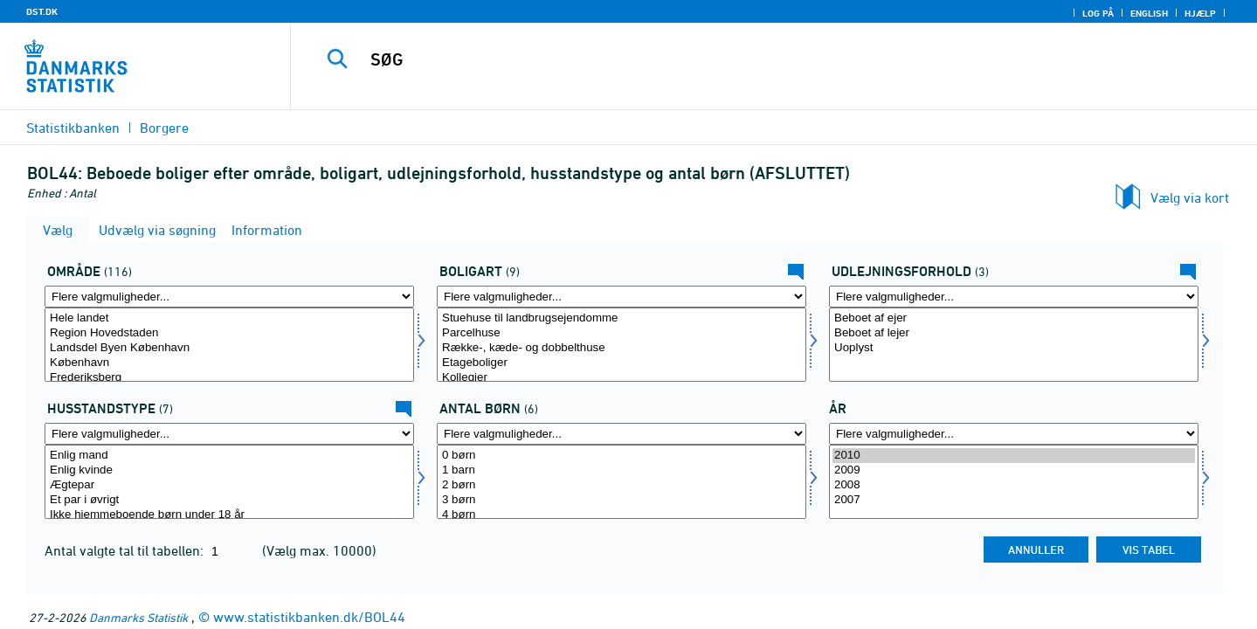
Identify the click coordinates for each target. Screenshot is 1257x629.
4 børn (621, 515)
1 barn (621, 470)
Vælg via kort (1189, 197)
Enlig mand (229, 455)
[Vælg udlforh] (1013, 345)
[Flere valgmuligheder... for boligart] (621, 297)
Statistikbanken (73, 127)
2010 (1013, 455)
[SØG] (744, 59)
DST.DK (42, 11)
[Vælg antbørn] (621, 482)
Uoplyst (1013, 348)
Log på (1098, 13)
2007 (1013, 500)
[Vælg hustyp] (229, 482)
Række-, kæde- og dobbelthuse (621, 348)
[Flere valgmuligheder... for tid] (1013, 434)
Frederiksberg (229, 377)
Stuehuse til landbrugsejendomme (621, 318)
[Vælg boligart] (621, 345)
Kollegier (621, 377)
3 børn (621, 500)
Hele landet (229, 318)
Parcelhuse (621, 333)
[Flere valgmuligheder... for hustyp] (229, 434)
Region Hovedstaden (229, 333)
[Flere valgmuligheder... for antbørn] (621, 434)
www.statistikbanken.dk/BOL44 (309, 617)
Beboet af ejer (1013, 318)
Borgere (164, 127)
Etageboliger (621, 363)
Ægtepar (229, 485)
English (1149, 13)
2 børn (621, 485)
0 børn (621, 455)
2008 (1013, 485)
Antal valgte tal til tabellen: (126, 550)
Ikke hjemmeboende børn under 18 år (229, 515)
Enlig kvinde (229, 470)
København (229, 363)
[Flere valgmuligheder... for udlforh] (1013, 297)
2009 (1013, 470)
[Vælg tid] (1013, 482)
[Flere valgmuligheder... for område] (229, 297)
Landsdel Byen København (229, 348)
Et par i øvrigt (229, 500)
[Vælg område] (229, 345)
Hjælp (1200, 13)
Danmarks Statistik (138, 617)
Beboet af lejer (1013, 333)
